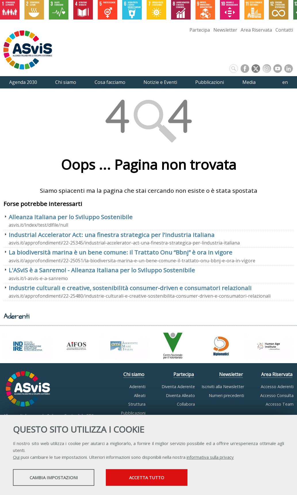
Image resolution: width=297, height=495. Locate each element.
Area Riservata (256, 30)
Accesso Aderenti (277, 386)
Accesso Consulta (277, 395)
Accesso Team (280, 404)
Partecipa (199, 30)
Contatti (284, 30)
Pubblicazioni (133, 413)
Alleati (139, 395)
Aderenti (137, 386)
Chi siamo (133, 374)
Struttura (136, 404)
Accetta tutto (161, 478)
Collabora (186, 404)
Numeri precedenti (226, 395)
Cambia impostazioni (58, 478)
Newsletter (225, 30)
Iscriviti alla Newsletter (223, 386)
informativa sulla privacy (210, 458)
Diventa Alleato (180, 395)
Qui (16, 458)
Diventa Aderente (178, 386)
